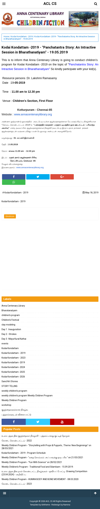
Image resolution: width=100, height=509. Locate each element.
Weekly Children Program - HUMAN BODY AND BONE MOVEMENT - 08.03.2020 (40, 479)
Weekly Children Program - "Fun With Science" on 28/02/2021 (32, 462)
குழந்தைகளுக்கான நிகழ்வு (15, 409)
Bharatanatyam (9, 310)
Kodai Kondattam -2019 (13, 362)
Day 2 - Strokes (9, 334)
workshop (6, 405)
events (5, 343)
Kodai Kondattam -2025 (13, 372)
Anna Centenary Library (13, 305)
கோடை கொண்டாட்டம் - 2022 (17, 440)
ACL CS (49, 501)
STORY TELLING (9, 386)
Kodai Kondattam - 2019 (13, 353)
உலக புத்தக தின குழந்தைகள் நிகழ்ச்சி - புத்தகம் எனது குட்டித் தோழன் (36, 436)
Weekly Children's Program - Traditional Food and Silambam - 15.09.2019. (37, 467)
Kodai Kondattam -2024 (13, 367)
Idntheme (45, 504)
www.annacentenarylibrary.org (33, 114)
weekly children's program (14, 391)
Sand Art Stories (10, 381)
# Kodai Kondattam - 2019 (15, 192)
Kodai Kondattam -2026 (13, 376)
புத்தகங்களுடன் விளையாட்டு (16, 414)
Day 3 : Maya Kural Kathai (14, 339)
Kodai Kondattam (10, 348)
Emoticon (10, 216)
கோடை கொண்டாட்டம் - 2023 (17, 484)
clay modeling (8, 324)
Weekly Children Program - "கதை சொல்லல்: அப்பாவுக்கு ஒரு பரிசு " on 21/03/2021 (42, 457)
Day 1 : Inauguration (11, 329)
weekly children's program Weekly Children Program (27, 395)
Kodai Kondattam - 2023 (13, 357)
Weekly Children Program (14, 400)
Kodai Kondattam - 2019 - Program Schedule (24, 453)
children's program (11, 315)
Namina (66, 504)
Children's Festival (10, 320)
